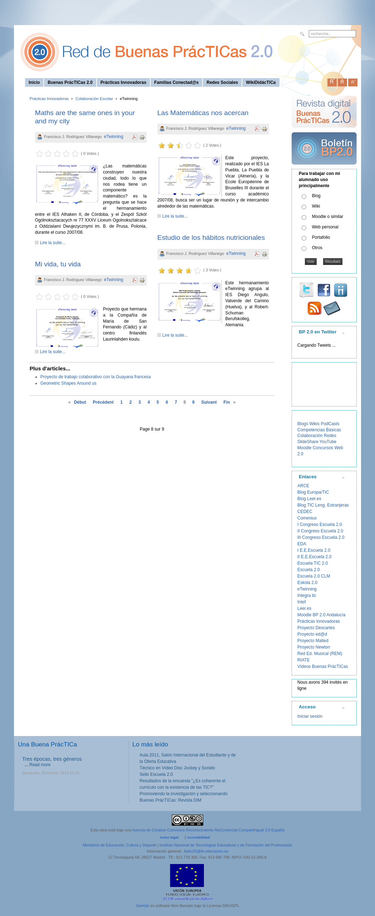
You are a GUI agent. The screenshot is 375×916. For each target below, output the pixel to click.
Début (80, 402)
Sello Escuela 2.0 (156, 774)
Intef (301, 601)
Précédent (103, 402)
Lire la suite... (52, 242)
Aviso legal (169, 837)
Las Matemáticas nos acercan (203, 113)
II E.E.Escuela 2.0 (314, 556)
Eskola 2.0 (307, 582)
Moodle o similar (327, 216)
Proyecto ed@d (312, 634)
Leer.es (304, 608)
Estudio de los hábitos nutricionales (211, 237)
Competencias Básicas (319, 429)
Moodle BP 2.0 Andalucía (321, 614)
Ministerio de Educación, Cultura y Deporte (119, 845)
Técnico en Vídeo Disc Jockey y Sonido (177, 767)
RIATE (303, 660)
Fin (226, 402)
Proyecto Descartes (316, 627)
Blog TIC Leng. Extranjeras (323, 505)
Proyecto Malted (312, 640)
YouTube (328, 441)
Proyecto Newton (313, 647)
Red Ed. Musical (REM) (319, 653)
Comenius (307, 518)
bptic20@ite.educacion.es (206, 851)
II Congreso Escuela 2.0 (320, 530)
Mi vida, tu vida (58, 264)
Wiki (316, 206)
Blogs (302, 423)
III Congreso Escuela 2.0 (320, 537)
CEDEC (304, 511)
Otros (317, 247)
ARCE (303, 485)
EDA (301, 543)
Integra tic (306, 595)
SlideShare (307, 441)
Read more (39, 764)
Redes (330, 435)
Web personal (325, 226)
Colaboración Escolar (94, 98)
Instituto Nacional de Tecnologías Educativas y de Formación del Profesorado (226, 845)
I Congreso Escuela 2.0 (319, 524)
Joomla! (142, 905)
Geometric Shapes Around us (68, 383)
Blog (316, 195)
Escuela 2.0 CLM (313, 576)
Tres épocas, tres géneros (52, 759)
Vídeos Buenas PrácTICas (322, 666)
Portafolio (321, 237)
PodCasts (330, 423)
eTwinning (113, 136)
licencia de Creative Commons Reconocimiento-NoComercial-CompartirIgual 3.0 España (208, 830)
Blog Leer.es (309, 498)
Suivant (208, 402)
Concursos (323, 447)
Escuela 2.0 (308, 569)
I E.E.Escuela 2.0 (313, 550)
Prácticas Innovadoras (49, 98)
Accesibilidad (198, 837)
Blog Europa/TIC (313, 492)
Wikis (314, 423)
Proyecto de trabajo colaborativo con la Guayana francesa (95, 376)
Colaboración (310, 435)
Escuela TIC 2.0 (312, 563)
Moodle (304, 447)
